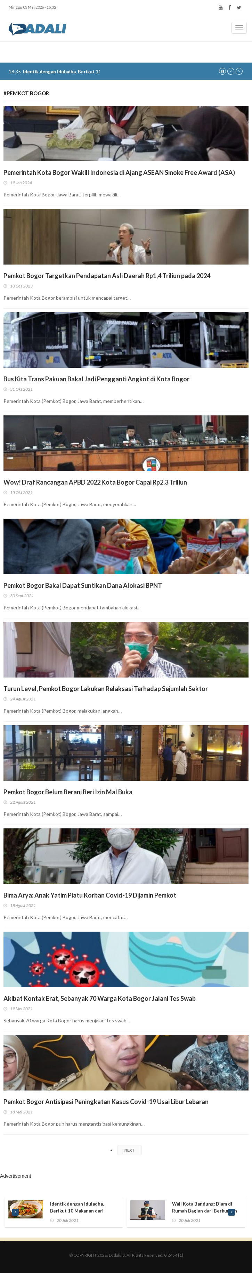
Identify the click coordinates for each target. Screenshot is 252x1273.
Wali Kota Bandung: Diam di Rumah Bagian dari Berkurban (204, 1207)
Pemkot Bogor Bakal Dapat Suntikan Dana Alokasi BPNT (82, 585)
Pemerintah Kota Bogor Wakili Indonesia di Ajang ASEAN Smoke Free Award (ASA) (119, 172)
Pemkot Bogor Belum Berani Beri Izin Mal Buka (67, 792)
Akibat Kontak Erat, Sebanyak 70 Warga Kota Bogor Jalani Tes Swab (99, 998)
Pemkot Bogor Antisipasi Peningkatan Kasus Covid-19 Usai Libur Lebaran (106, 1101)
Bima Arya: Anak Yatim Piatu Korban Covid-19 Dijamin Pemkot (89, 895)
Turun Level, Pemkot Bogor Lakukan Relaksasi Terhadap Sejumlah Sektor (105, 688)
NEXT (129, 1150)
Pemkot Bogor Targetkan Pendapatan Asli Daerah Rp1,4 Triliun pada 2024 (106, 275)
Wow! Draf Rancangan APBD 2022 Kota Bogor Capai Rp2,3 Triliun (95, 482)
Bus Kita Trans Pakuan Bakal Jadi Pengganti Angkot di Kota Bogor (96, 379)
